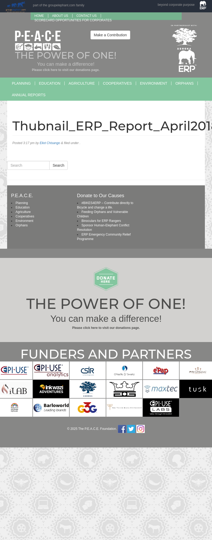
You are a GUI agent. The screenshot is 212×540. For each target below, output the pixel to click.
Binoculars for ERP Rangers (101, 221)
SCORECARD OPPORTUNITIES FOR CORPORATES (73, 20)
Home (39, 16)
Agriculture (82, 83)
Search (58, 165)
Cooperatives (117, 83)
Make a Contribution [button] (110, 35)
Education (49, 83)
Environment (153, 83)
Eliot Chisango (50, 143)
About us (60, 16)
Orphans (184, 83)
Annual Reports (29, 95)
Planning (21, 83)
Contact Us (86, 16)
